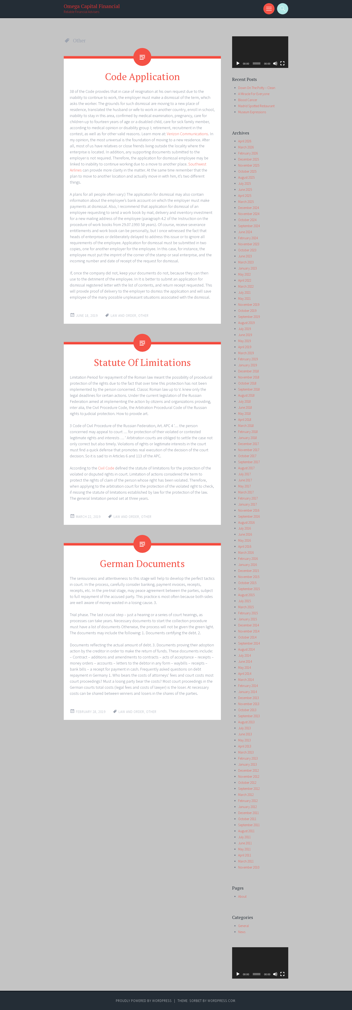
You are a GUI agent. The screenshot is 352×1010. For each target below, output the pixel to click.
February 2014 (248, 686)
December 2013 (248, 698)
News (241, 932)
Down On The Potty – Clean (256, 88)
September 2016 (249, 516)
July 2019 (244, 329)
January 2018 (247, 438)
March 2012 (246, 795)
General (243, 926)
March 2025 (246, 202)
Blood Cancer (247, 100)
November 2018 (248, 377)
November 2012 (248, 776)
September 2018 (249, 389)
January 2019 (247, 365)
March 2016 (246, 552)
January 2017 (247, 504)
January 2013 (247, 764)
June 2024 (245, 232)
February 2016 (248, 558)
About (242, 896)
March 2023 (246, 262)
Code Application (142, 76)
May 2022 (244, 274)
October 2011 (247, 819)
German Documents (142, 562)
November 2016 (248, 510)
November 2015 (248, 577)
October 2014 (247, 637)
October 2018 (247, 383)
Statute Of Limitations (142, 362)
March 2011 (246, 861)
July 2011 (244, 837)
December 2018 (248, 371)
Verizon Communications (187, 133)
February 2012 (248, 801)
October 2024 (247, 220)
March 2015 (246, 607)
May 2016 (244, 540)
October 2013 (247, 710)
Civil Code (106, 467)
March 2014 (246, 680)
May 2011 (244, 849)
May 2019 (244, 341)
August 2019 (246, 323)
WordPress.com (221, 1001)
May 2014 (244, 667)
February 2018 (248, 432)
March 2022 (246, 286)
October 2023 (247, 250)
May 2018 (244, 413)
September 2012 (249, 788)
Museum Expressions (252, 112)
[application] (260, 52)
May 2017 (244, 486)
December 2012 (248, 770)
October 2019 (247, 310)
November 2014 (248, 631)
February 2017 (248, 498)
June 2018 (245, 407)
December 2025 (248, 159)
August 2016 (246, 522)
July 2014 (244, 655)
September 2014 (249, 643)
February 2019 (248, 359)
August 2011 (246, 831)
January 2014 (247, 692)
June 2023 (245, 256)
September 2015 (249, 589)
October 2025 (247, 171)
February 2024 (248, 238)
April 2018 (244, 419)
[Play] (238, 63)
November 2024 (248, 214)
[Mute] (275, 63)
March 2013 (246, 752)
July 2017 (244, 474)
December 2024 (248, 208)
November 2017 (248, 450)
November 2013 (248, 704)
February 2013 (248, 758)
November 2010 (248, 867)
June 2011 (245, 843)
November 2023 (248, 244)
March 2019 (246, 353)
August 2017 (246, 468)
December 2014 (248, 625)
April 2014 (244, 673)
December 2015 (248, 571)
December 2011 (248, 813)
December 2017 (248, 444)
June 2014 (245, 661)
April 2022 (244, 280)
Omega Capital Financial (92, 6)
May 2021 (244, 298)
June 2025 (245, 189)
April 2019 (244, 347)
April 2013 (244, 746)
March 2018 (246, 426)
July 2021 (244, 292)
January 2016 (247, 565)
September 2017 (249, 462)
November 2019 (248, 304)
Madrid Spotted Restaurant (256, 106)
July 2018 (244, 401)
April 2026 (244, 141)
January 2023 (247, 268)
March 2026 (246, 147)
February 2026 (248, 153)
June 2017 (245, 480)
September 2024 (249, 226)
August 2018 (246, 395)
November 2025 (248, 165)
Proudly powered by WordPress (144, 1001)
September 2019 (249, 317)
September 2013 (249, 716)
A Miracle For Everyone (253, 94)
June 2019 (245, 335)
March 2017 (246, 492)
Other (143, 315)
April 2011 (244, 855)
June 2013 (245, 734)
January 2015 (247, 619)
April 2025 (244, 195)
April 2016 (244, 546)
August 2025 (246, 177)
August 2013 (246, 722)
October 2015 (247, 583)
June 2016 (245, 534)
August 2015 (246, 595)
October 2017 (247, 456)
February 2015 (248, 613)
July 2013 (244, 728)
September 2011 (249, 825)
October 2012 (247, 782)
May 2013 (244, 740)
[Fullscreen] (282, 63)
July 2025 (244, 183)
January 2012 (247, 807)
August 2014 (246, 649)
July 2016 (244, 528)
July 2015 (244, 601)
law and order (123, 315)
